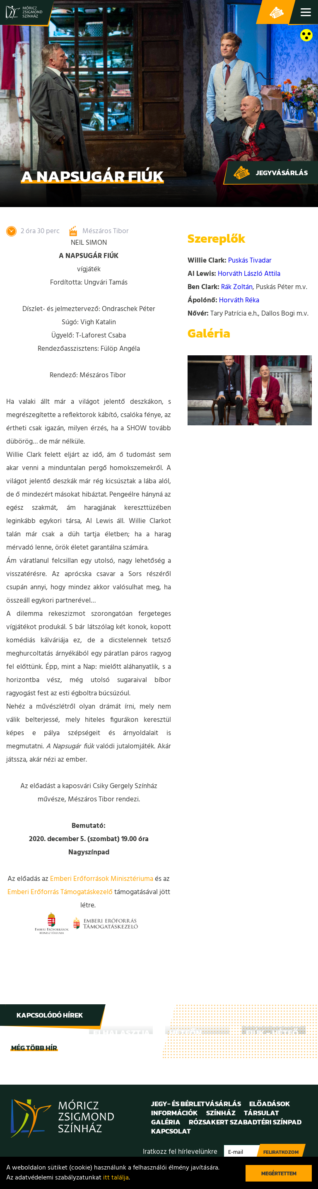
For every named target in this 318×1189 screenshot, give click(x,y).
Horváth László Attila (249, 274)
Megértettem (278, 1173)
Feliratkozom (281, 1152)
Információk (174, 1112)
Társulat (261, 1112)
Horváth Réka (239, 300)
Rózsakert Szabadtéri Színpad (245, 1122)
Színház (221, 1112)
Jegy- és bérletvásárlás (276, 12)
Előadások (269, 1103)
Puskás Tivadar (250, 260)
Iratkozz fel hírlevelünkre (180, 1151)
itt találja (116, 1177)
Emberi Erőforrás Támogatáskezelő (60, 892)
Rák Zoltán (237, 287)
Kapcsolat (171, 1131)
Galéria (166, 1122)
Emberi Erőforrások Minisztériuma (101, 879)
